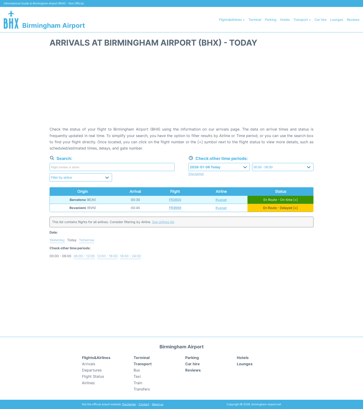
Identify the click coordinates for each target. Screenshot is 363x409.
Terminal (254, 20)
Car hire (320, 20)
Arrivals (88, 364)
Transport (143, 364)
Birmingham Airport (53, 25)
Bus (137, 370)
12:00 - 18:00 (107, 256)
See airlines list (163, 222)
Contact (144, 404)
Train (138, 383)
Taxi (137, 376)
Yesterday (57, 240)
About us (157, 404)
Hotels (285, 20)
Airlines (88, 383)
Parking (270, 20)
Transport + (302, 20)
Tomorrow (86, 240)
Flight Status (93, 376)
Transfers (142, 389)
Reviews (353, 20)
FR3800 (175, 200)
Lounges (336, 20)
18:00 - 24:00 (130, 256)
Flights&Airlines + (232, 20)
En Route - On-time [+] (280, 200)
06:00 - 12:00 (84, 256)
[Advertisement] (181, 89)
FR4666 (175, 208)
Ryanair (221, 200)
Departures (92, 370)
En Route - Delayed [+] (280, 208)
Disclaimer (129, 404)
